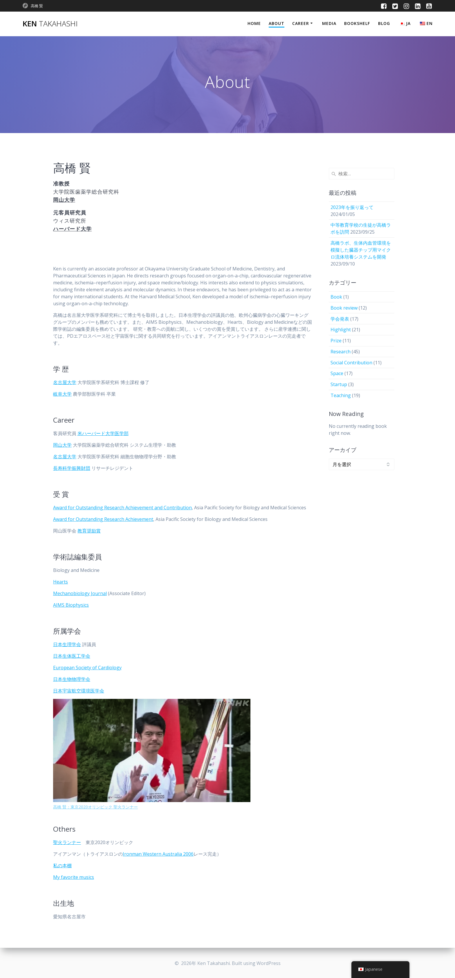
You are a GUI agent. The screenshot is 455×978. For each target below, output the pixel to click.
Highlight (341, 329)
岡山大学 (62, 445)
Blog (384, 23)
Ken (50, 24)
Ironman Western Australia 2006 (158, 854)
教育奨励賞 (89, 531)
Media (329, 23)
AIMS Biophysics (71, 605)
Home (254, 23)
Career (300, 23)
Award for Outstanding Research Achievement (103, 519)
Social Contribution (351, 362)
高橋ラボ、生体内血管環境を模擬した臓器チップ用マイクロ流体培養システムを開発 (361, 250)
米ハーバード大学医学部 (103, 433)
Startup (339, 384)
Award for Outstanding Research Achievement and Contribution (122, 507)
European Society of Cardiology (87, 667)
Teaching (341, 395)
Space (337, 373)
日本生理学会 (67, 644)
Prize (336, 340)
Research (341, 351)
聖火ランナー (67, 842)
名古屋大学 (64, 382)
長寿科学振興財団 (71, 468)
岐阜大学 (62, 394)
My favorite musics (73, 877)
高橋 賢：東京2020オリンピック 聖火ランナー (95, 807)
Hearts (60, 582)
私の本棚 (62, 865)
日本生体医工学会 (71, 656)
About (276, 23)
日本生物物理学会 (71, 679)
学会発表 (340, 319)
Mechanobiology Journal (80, 593)
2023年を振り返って (352, 207)
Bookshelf (357, 23)
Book (336, 297)
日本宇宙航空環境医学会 (78, 691)
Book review (344, 308)
